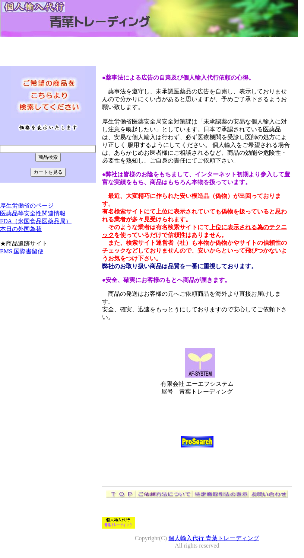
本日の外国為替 (21, 229)
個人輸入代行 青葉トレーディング (213, 538)
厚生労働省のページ (27, 205)
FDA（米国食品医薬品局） (36, 221)
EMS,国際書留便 (22, 251)
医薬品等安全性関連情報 (33, 213)
